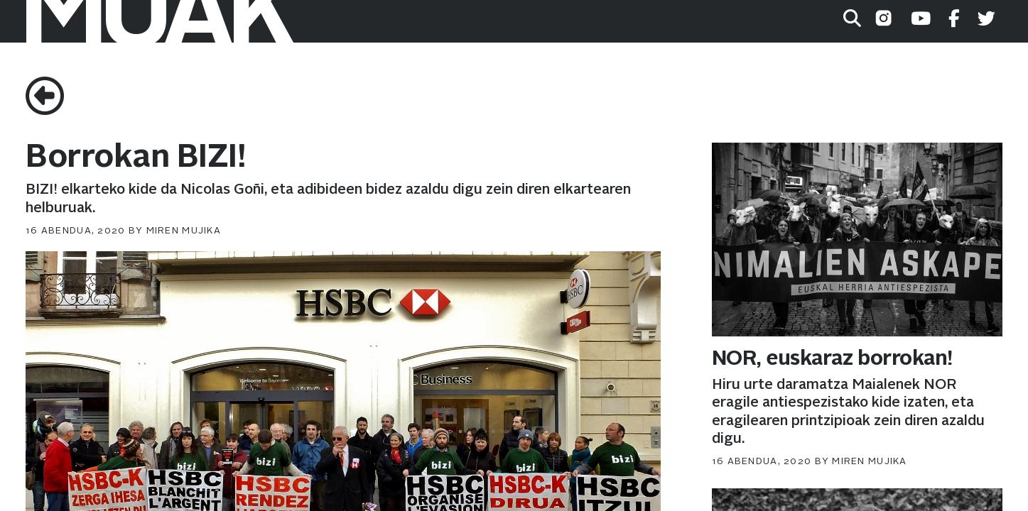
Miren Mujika (183, 231)
